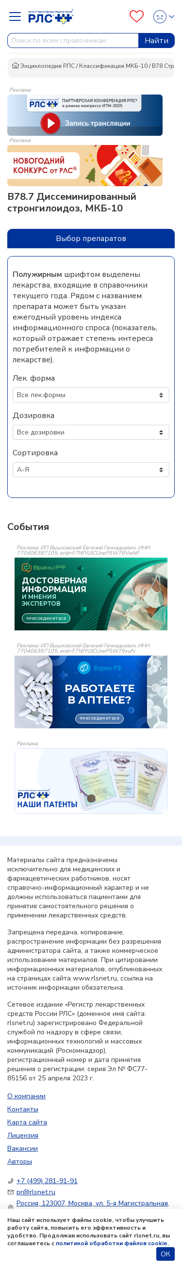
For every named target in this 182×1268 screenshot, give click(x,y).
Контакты (22, 1109)
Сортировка (35, 453)
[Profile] (161, 17)
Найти (156, 40)
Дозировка (33, 415)
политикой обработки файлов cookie (111, 1243)
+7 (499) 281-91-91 (47, 1181)
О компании (26, 1096)
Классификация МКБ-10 (113, 66)
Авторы (19, 1161)
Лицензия (22, 1135)
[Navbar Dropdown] (18, 16)
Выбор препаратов (91, 238)
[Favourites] (136, 16)
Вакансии (22, 1148)
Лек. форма (34, 378)
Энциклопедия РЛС (43, 66)
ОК (165, 1254)
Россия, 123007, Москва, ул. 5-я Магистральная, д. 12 (93, 1208)
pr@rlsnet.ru (36, 1192)
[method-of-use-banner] (85, 114)
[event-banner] (91, 781)
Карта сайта (27, 1122)
